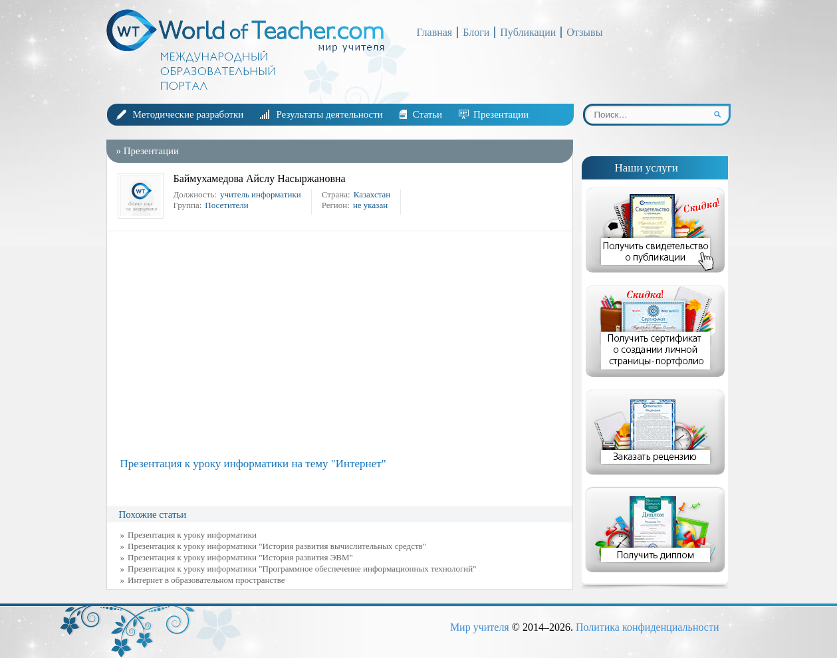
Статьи (427, 114)
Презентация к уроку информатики (192, 535)
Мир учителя (479, 627)
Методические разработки (188, 114)
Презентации (501, 114)
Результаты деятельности (329, 114)
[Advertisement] (343, 344)
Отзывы (584, 32)
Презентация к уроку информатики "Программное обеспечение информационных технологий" (302, 569)
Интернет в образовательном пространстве (206, 580)
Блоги (476, 32)
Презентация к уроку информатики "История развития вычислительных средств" (277, 546)
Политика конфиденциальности (647, 627)
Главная (435, 32)
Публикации (528, 32)
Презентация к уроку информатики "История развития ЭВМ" (240, 557)
